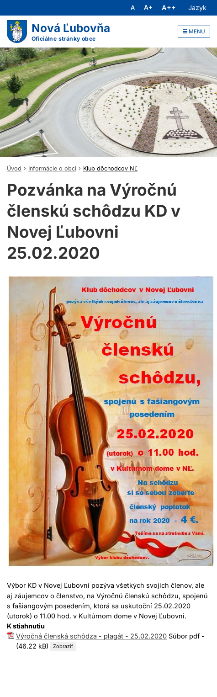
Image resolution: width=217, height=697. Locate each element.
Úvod (14, 168)
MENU (194, 31)
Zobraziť (63, 646)
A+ (148, 8)
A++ (169, 8)
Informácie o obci (52, 168)
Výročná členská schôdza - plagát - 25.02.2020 (91, 636)
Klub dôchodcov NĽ (110, 168)
